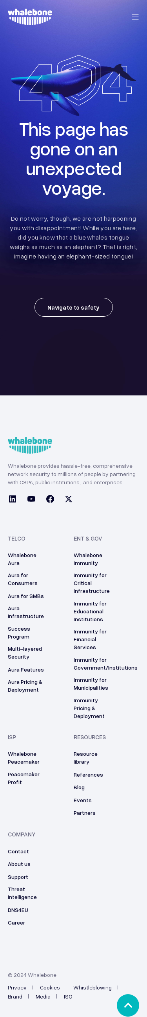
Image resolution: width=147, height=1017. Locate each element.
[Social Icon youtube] (31, 500)
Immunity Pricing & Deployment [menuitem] (89, 708)
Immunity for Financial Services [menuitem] (90, 639)
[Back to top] (128, 1005)
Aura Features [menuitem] (26, 669)
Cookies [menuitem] (50, 987)
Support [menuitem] (18, 876)
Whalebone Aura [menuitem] (22, 559)
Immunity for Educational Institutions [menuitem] (90, 611)
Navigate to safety (73, 307)
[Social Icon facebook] (50, 500)
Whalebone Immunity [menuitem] (88, 559)
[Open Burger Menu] (135, 17)
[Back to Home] (30, 20)
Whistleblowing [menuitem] (92, 987)
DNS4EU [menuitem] (18, 909)
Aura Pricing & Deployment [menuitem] (25, 685)
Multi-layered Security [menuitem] (25, 652)
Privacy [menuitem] (17, 987)
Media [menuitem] (43, 996)
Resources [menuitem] (90, 737)
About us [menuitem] (19, 863)
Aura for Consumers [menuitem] (23, 579)
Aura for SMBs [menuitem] (26, 595)
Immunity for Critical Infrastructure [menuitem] (92, 583)
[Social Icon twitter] (66, 500)
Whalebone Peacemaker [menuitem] (24, 757)
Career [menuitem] (16, 922)
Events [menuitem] (83, 800)
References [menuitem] (88, 774)
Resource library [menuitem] (86, 757)
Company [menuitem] (21, 834)
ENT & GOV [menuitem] (88, 538)
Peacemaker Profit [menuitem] (24, 778)
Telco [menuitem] (16, 538)
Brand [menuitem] (15, 996)
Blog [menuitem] (79, 787)
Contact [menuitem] (18, 851)
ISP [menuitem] (12, 737)
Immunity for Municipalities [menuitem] (91, 683)
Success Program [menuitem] (19, 632)
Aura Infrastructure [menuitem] (26, 612)
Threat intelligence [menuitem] (22, 893)
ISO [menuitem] (68, 996)
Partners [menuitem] (85, 812)
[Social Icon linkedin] (15, 500)
